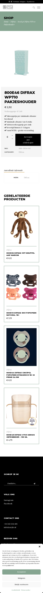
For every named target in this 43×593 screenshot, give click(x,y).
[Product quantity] (7, 137)
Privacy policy (25, 590)
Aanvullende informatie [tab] (13, 170)
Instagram (8, 500)
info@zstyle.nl (10, 527)
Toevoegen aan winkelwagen (28, 140)
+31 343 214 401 (10, 524)
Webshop (16, 2)
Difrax (21, 152)
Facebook (8, 503)
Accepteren (21, 572)
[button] (39, 546)
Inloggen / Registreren (27, 2)
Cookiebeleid (16, 590)
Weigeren (21, 578)
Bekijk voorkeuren (21, 584)
